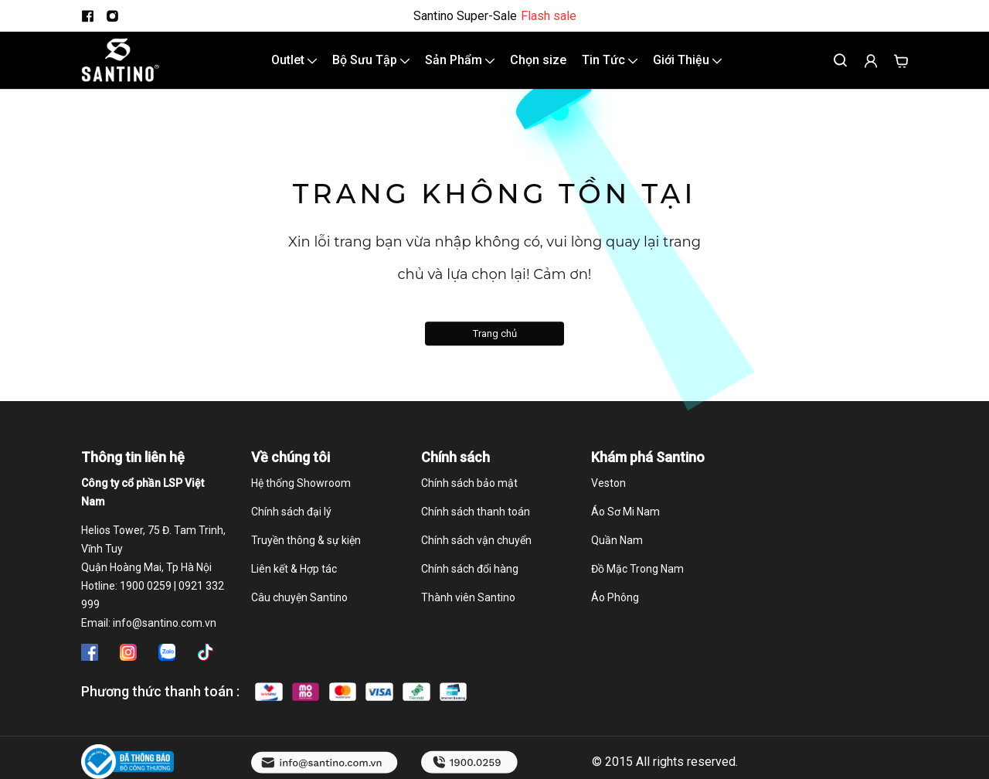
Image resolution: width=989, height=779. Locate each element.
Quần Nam (617, 554)
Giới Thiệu (687, 67)
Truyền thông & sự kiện (306, 554)
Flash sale (548, 16)
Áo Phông (615, 611)
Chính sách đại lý (291, 525)
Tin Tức (609, 67)
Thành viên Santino (468, 611)
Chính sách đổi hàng (469, 583)
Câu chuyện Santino (299, 611)
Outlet (294, 67)
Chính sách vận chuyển (476, 554)
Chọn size (538, 67)
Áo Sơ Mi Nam (625, 525)
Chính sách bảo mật (469, 497)
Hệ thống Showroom (301, 497)
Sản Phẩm (459, 67)
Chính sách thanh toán (475, 525)
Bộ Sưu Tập (371, 67)
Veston (608, 497)
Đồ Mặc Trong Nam (637, 583)
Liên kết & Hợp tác (294, 583)
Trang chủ (495, 346)
